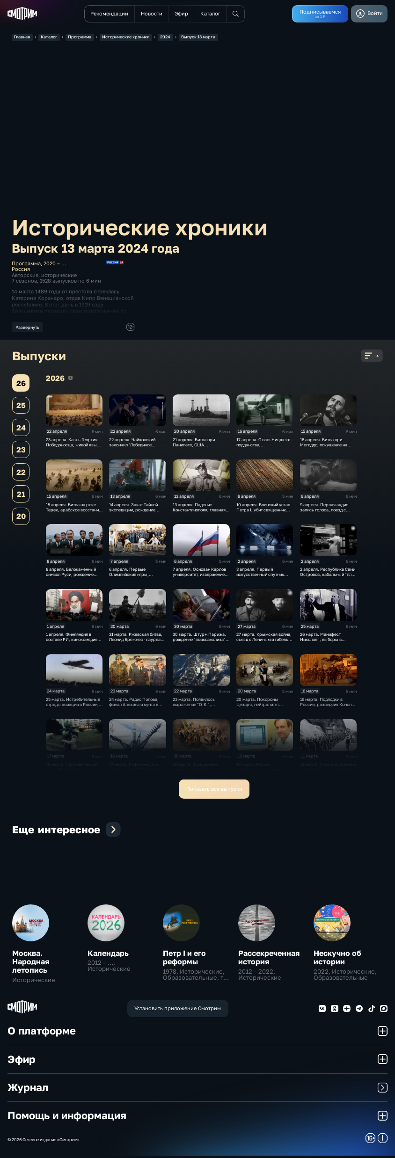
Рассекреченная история (269, 959)
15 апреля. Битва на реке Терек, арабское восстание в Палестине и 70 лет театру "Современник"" (74, 514)
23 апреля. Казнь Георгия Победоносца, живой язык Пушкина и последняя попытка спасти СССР (72, 449)
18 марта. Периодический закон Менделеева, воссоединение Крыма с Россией (71, 774)
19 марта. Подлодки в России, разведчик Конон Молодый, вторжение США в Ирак (327, 709)
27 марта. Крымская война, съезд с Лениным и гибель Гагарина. (264, 641)
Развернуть (27, 327)
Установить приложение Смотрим (177, 1010)
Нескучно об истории (337, 959)
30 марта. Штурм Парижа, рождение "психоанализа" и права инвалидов (201, 641)
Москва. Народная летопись (30, 964)
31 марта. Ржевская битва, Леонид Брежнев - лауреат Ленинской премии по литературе (135, 644)
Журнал (197, 1089)
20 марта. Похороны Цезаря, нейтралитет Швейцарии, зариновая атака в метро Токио (260, 709)
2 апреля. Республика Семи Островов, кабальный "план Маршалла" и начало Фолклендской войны (328, 579)
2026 (70, 380)
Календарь (108, 955)
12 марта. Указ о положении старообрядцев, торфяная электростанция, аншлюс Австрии (328, 774)
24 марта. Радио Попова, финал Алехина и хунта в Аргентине (134, 706)
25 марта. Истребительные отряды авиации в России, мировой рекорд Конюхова (73, 706)
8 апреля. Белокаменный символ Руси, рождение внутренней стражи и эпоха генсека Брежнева (73, 579)
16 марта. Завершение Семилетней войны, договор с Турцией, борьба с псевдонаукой (201, 774)
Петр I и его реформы (184, 959)
